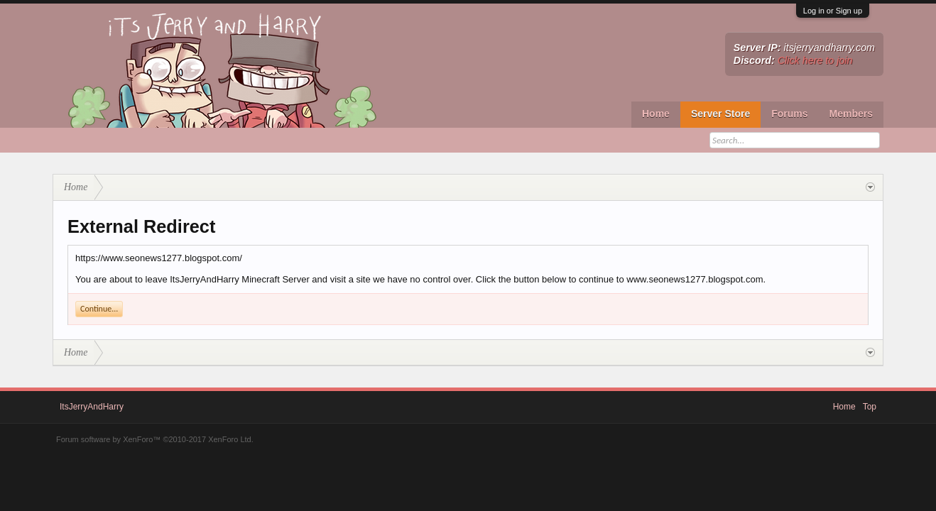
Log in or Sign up (832, 10)
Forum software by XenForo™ (155, 439)
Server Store (720, 113)
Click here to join (815, 60)
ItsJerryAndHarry (92, 407)
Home (656, 113)
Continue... (99, 309)
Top (869, 407)
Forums (789, 113)
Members (851, 113)
